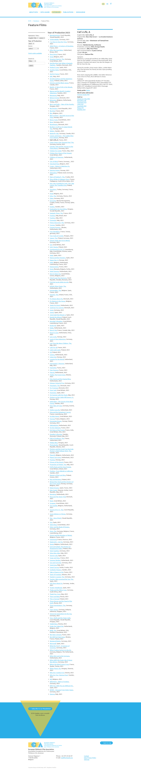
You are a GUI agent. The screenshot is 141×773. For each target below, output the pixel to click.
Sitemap (86, 759)
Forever (52, 225)
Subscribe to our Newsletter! (41, 708)
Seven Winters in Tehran (57, 514)
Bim (51, 113)
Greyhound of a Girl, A (57, 249)
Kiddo (52, 328)
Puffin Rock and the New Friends (60, 467)
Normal (52, 419)
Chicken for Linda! (55, 151)
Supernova (53, 565)
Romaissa (53, 494)
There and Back (55, 596)
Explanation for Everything (58, 209)
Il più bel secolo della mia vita (59, 282)
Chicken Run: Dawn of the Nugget (60, 153)
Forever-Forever (55, 227)
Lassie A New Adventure (58, 339)
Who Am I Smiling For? (57, 672)
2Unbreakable (54, 39)
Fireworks (53, 220)
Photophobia (54, 445)
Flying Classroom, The (57, 222)
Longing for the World (57, 359)
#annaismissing (55, 35)
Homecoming (54, 266)
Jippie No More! (55, 305)
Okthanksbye (54, 425)
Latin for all (53, 347)
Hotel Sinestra (54, 271)
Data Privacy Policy (90, 758)
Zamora (52, 694)
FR (107, 4)
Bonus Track (53, 120)
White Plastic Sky (55, 668)
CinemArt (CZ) (81, 102)
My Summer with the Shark (58, 395)
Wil (51, 679)
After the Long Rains (56, 50)
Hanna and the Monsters (57, 258)
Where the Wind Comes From (59, 664)
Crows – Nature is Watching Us (59, 166)
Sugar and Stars (55, 558)
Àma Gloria (53, 54)
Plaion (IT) (80, 108)
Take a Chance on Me (56, 572)
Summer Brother (55, 560)
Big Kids (52, 111)
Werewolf (53, 643)
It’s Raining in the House (57, 301)
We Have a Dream (55, 634)
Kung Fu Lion (54, 332)
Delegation (53, 173)
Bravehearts (54, 124)
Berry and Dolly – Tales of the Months (62, 104)
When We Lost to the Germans (60, 656)
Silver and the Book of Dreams (59, 527)
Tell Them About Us (56, 583)
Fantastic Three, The (56, 213)
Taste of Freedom (55, 574)
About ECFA (33, 12)
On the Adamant (55, 428)
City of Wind (54, 161)
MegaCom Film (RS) (83, 99)
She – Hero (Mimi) (55, 518)
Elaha (51, 198)
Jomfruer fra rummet (57, 307)
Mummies (53, 392)
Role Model (53, 490)
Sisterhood (53, 539)
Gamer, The (53, 238)
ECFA (29, 21)
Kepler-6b (53, 325)
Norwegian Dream (56, 421)
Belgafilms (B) (81, 100)
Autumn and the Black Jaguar (59, 83)
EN (103, 4)
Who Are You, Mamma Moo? (59, 675)
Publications (68, 12)
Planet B (52, 455)
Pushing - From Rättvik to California (61, 471)
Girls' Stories (54, 247)
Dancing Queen (55, 170)
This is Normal (54, 599)
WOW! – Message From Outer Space (61, 690)
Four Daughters (55, 231)
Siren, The (53, 531)
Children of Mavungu (57, 157)
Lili (51, 352)
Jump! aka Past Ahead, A (58, 315)
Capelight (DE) (81, 106)
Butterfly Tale (54, 133)
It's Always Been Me (56, 299)
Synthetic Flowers (55, 570)
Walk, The (53, 630)
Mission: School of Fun (57, 383)
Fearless (52, 215)
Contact (86, 756)
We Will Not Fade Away (57, 637)
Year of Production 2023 (59, 32)
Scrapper (52, 503)
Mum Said (53, 390)
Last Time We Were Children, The (60, 343)
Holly (51, 262)
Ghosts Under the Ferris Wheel (60, 240)
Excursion (53, 200)
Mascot (52, 372)
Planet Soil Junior (55, 457)
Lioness (52, 354)
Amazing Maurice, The (57, 59)
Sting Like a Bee (55, 553)
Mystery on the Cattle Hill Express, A (61, 397)
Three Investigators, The (57, 605)
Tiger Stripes (54, 609)
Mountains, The (55, 385)
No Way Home (54, 416)
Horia (51, 269)
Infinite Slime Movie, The (58, 286)
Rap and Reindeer (55, 479)
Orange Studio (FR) (83, 94)
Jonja (51, 310)
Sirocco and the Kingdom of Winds (61, 535)
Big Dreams (53, 108)
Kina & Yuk (53, 330)
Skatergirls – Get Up (56, 542)
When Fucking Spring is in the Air (60, 650)
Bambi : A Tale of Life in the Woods (61, 87)
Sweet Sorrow (54, 567)
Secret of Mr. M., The (56, 510)
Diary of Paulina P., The (57, 177)
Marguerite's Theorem (57, 363)
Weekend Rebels (55, 641)
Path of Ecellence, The (57, 438)
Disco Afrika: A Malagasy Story (59, 179)
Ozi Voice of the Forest (57, 430)
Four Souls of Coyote (56, 236)
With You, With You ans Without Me (61, 686)
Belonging (53, 100)
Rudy (51, 501)
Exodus (52, 206)
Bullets (52, 131)
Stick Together (54, 551)
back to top (107, 743)
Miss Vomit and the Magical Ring (60, 379)
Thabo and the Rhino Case (58, 590)
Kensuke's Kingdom (56, 321)
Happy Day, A (54, 260)
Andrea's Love (54, 67)
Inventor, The (54, 294)
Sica (51, 522)
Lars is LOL (53, 337)
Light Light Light (55, 350)
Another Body (54, 70)
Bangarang (53, 95)
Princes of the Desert (56, 462)
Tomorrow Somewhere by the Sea (61, 614)
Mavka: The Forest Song (57, 375)
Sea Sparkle (53, 505)
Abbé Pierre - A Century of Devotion (61, 46)
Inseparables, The (55, 290)
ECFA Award (45, 12)
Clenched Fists (54, 164)
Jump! (52, 312)
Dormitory (53, 189)
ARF (51, 76)
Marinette (53, 367)
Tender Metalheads (56, 587)
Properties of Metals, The (58, 464)
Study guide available (35, 53)
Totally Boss (53, 624)
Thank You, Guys (55, 594)
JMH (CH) (80, 104)
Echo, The (53, 196)
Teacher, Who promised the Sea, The (61, 579)
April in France (54, 74)
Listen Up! (53, 357)
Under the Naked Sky (56, 626)
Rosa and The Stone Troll (58, 497)
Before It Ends (54, 98)
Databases (56, 12)
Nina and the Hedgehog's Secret (60, 412)
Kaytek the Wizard (56, 317)
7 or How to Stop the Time (58, 42)
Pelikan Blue (54, 442)
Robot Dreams (54, 488)
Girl (51, 244)
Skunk (52, 544)
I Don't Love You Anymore (58, 278)
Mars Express (54, 370)
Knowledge (80, 12)
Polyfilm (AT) (81, 109)
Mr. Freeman (54, 388)
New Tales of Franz (56, 405)
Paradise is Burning (56, 434)
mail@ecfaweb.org (67, 758)
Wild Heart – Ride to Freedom (59, 681)
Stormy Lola (53, 555)
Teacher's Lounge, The (57, 577)
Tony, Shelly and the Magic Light (60, 618)
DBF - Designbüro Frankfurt (50, 767)
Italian (88, 90)
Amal (51, 57)
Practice (52, 460)
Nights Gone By (55, 410)
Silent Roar (53, 524)
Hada (51, 255)
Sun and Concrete (55, 562)
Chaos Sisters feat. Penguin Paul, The (62, 142)
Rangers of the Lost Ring (58, 475)
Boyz (51, 122)
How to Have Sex (55, 274)
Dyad (51, 193)
